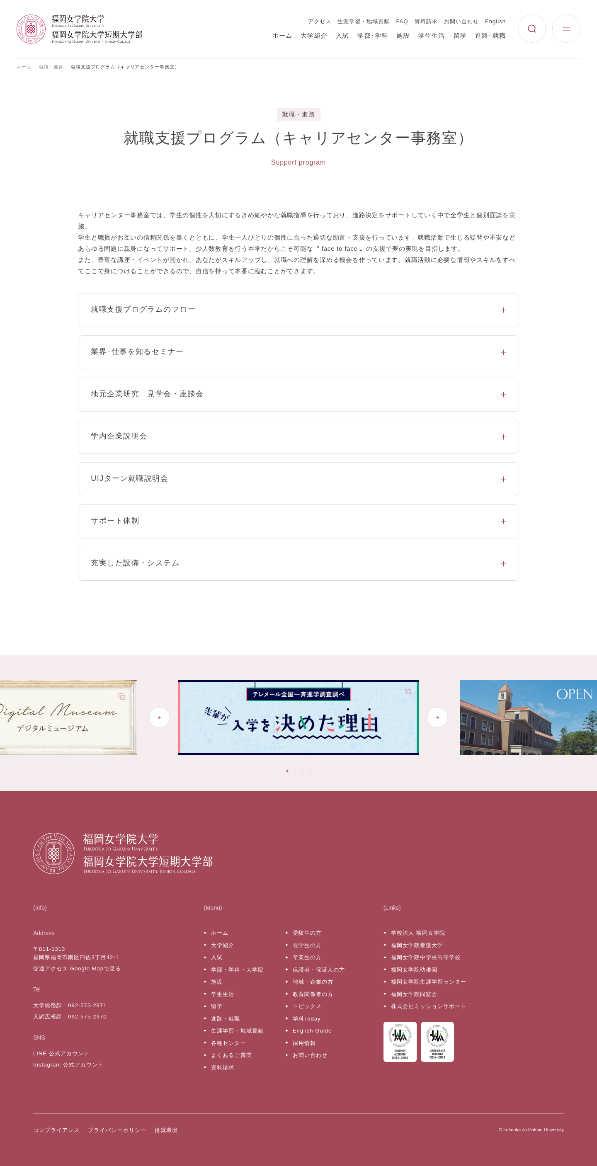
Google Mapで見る (95, 968)
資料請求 (426, 21)
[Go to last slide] (159, 717)
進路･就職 (490, 35)
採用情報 (304, 1043)
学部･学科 (372, 35)
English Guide (312, 1031)
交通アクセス (50, 968)
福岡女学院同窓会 (414, 994)
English (495, 21)
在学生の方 (307, 945)
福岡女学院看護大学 (417, 945)
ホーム (282, 35)
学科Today (307, 1019)
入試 (342, 35)
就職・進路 (51, 66)
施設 (403, 35)
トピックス (307, 1006)
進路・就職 (225, 1019)
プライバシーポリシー (117, 1130)
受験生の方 (307, 933)
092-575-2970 (87, 1016)
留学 (460, 35)
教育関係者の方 (313, 994)
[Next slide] (437, 717)
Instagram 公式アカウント (68, 1065)
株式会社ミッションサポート (429, 1006)
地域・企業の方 (313, 982)
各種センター (228, 1043)
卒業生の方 (307, 957)
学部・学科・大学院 (237, 970)
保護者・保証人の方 (319, 970)
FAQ (402, 21)
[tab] (287, 771)
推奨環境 (166, 1130)
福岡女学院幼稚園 (414, 970)
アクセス (319, 21)
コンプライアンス (56, 1130)
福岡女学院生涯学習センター (429, 982)
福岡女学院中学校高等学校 (426, 957)
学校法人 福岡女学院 (418, 933)
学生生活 (431, 35)
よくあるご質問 (231, 1055)
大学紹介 (314, 35)
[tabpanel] (314, 717)
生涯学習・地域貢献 (363, 21)
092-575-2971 (87, 1005)
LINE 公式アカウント (61, 1053)
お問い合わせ (461, 21)
